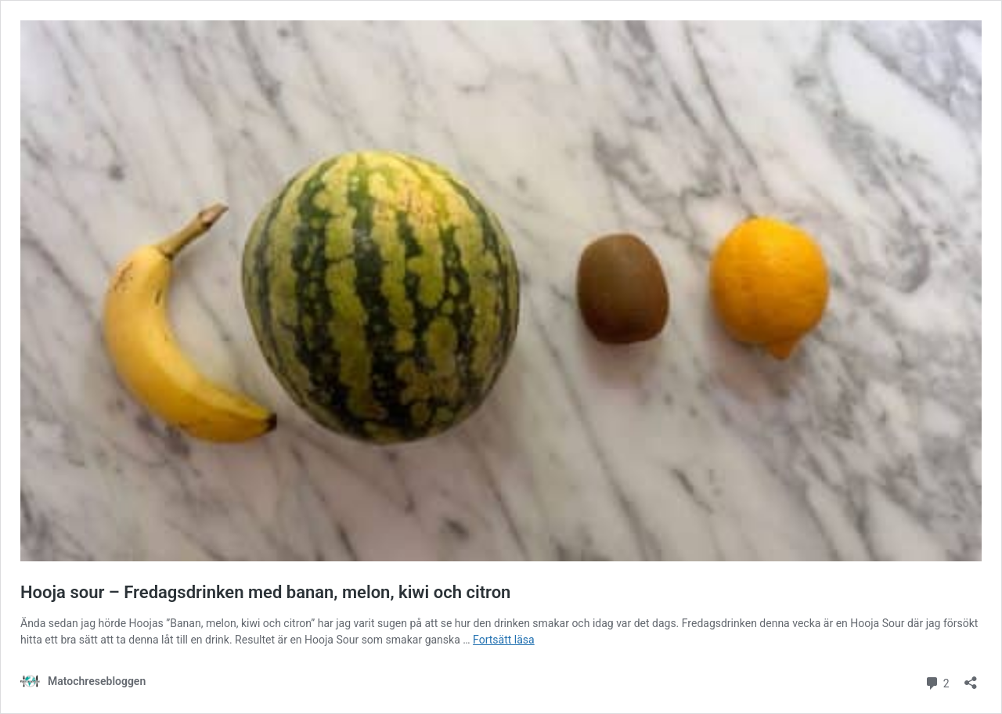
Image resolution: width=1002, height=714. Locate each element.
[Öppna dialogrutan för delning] (971, 677)
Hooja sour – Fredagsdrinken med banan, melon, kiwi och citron (265, 592)
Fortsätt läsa (504, 639)
